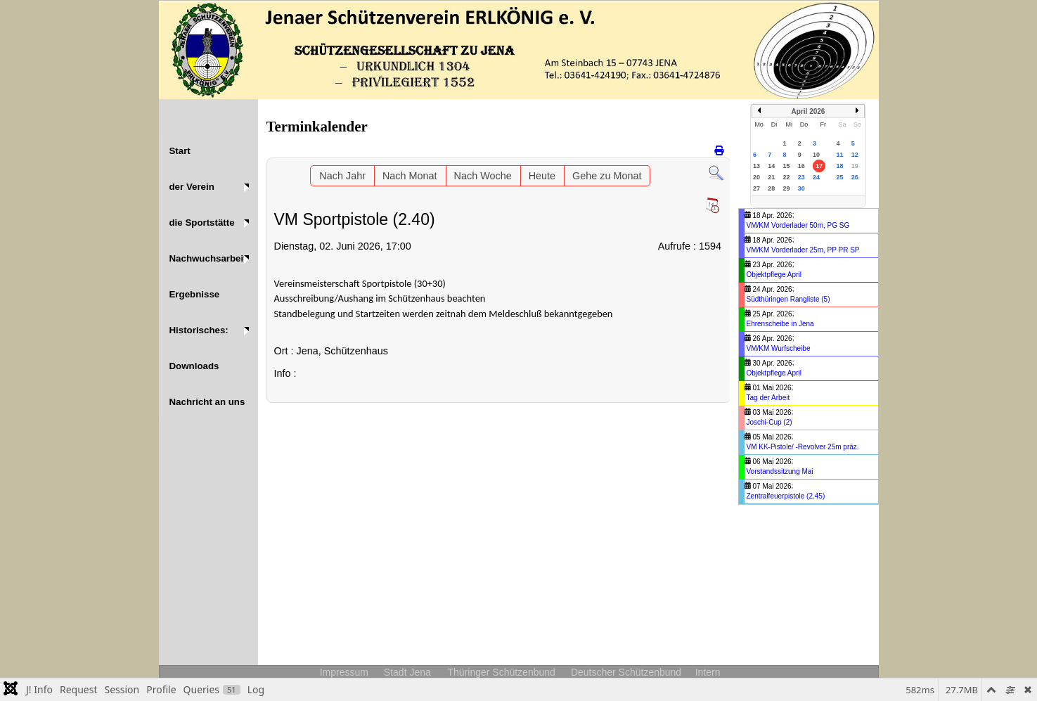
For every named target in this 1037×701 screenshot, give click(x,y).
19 (854, 165)
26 (854, 177)
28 (771, 188)
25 (839, 177)
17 (819, 165)
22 (786, 177)
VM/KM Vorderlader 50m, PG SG (798, 225)
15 (786, 165)
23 (801, 177)
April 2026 (808, 111)
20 (756, 177)
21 (771, 177)
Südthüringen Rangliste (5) (788, 299)
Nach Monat (409, 175)
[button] (208, 187)
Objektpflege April (774, 274)
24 (816, 177)
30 (801, 188)
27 (756, 188)
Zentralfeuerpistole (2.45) (786, 496)
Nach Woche (483, 175)
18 (839, 165)
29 (786, 188)
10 (816, 154)
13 (756, 165)
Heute (542, 175)
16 (801, 165)
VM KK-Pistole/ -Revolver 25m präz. (803, 447)
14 (771, 165)
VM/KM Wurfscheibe (779, 348)
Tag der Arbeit (768, 397)
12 (854, 154)
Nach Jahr (342, 175)
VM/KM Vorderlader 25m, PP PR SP (803, 250)
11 (839, 154)
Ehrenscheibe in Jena (780, 324)
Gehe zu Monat (606, 175)
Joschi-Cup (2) (769, 422)
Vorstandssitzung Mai (780, 471)
